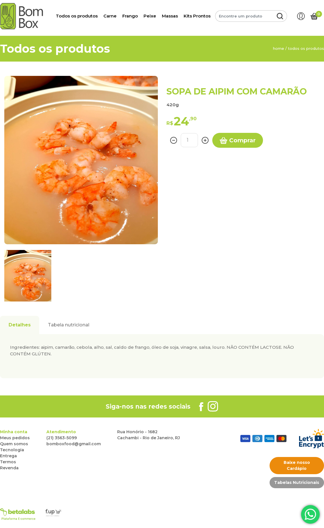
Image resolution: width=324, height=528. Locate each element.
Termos (8, 461)
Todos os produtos (77, 16)
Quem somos (14, 443)
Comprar (238, 140)
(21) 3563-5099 (61, 437)
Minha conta (13, 431)
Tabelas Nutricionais (296, 482)
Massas (170, 16)
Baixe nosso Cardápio (297, 465)
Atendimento (61, 431)
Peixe (150, 16)
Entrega (8, 455)
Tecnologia (12, 449)
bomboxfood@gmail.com (73, 443)
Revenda (9, 467)
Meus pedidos (15, 437)
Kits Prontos (197, 16)
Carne (110, 16)
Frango (130, 16)
